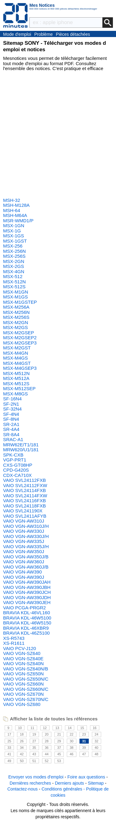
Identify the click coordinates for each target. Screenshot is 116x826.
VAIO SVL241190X (22, 510)
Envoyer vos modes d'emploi (36, 776)
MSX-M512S (16, 383)
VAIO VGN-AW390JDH (27, 597)
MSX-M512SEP (19, 388)
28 (47, 741)
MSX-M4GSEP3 (20, 368)
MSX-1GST (15, 241)
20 (47, 734)
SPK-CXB (13, 454)
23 (84, 734)
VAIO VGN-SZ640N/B (25, 668)
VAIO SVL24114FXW (25, 495)
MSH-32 (11, 200)
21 (59, 734)
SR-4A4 (11, 429)
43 (34, 754)
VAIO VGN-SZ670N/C (25, 699)
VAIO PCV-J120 (19, 648)
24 (96, 734)
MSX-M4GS (15, 358)
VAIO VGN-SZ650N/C (25, 679)
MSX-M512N (16, 373)
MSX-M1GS (15, 296)
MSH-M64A (15, 215)
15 (82, 728)
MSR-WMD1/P (18, 220)
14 (69, 728)
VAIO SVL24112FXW (25, 485)
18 (22, 734)
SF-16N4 (12, 398)
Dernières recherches (30, 783)
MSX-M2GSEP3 (20, 342)
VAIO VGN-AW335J (23, 541)
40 (96, 747)
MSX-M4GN (15, 353)
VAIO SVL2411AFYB (24, 516)
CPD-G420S (16, 470)
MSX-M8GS (15, 393)
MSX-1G (12, 230)
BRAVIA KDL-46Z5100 (26, 633)
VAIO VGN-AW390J (23, 577)
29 (59, 741)
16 (95, 728)
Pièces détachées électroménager (73, 34)
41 (9, 754)
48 (96, 754)
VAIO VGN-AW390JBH (26, 587)
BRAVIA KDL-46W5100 (27, 617)
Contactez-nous (22, 788)
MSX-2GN (13, 261)
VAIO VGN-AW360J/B (26, 566)
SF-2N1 (11, 404)
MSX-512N (14, 281)
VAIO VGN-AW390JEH (26, 602)
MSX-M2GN (15, 322)
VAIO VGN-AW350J (23, 551)
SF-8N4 (11, 419)
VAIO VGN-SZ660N (23, 683)
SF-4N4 (11, 414)
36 (47, 747)
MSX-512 (13, 276)
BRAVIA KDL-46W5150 (27, 622)
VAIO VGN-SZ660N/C (25, 689)
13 (57, 728)
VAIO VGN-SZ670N (23, 694)
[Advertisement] (58, 135)
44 (47, 754)
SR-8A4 (11, 434)
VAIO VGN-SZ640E (23, 658)
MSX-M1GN (15, 291)
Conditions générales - (63, 788)
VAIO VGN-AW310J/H (26, 526)
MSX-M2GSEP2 (20, 337)
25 (9, 741)
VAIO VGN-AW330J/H (26, 536)
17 (9, 734)
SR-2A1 (11, 424)
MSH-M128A (16, 205)
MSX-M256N (16, 312)
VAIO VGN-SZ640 (22, 653)
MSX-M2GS (15, 327)
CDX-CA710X (17, 475)
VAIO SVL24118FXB (24, 505)
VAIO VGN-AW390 (22, 571)
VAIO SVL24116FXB (24, 500)
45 (59, 754)
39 (84, 747)
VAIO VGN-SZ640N (23, 663)
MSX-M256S (16, 317)
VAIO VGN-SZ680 (22, 704)
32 (96, 741)
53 (59, 761)
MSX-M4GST (17, 363)
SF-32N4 (12, 408)
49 (9, 761)
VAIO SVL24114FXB (24, 490)
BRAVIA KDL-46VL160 (26, 612)
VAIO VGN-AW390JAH (26, 582)
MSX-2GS (13, 266)
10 (20, 728)
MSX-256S (14, 256)
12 (45, 728)
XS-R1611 (13, 643)
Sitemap (96, 783)
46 (71, 754)
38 (71, 747)
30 (71, 741)
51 (34, 761)
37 (59, 747)
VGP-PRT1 (14, 459)
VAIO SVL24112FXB (24, 480)
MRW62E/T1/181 (21, 444)
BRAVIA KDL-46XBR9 (26, 628)
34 (22, 747)
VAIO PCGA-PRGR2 (24, 607)
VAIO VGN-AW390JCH (27, 592)
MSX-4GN (13, 271)
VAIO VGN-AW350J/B (26, 556)
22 (71, 734)
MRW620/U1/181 (21, 449)
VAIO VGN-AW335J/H (26, 546)
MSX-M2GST (17, 347)
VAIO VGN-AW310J (23, 521)
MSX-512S (14, 286)
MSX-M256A (16, 307)
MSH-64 (11, 210)
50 (22, 761)
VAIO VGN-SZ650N (23, 673)
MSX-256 (13, 245)
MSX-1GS (13, 235)
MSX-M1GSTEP (20, 302)
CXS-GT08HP (17, 465)
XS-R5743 (13, 638)
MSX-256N (14, 251)
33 (9, 747)
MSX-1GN (13, 225)
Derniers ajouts (69, 783)
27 (34, 741)
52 (47, 761)
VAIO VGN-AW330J (23, 531)
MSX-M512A (16, 378)
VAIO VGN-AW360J (23, 561)
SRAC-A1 (13, 439)
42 (22, 754)
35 (34, 747)
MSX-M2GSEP (18, 332)
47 (84, 754)
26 (22, 741)
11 (32, 728)
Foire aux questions (86, 776)
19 (34, 734)
